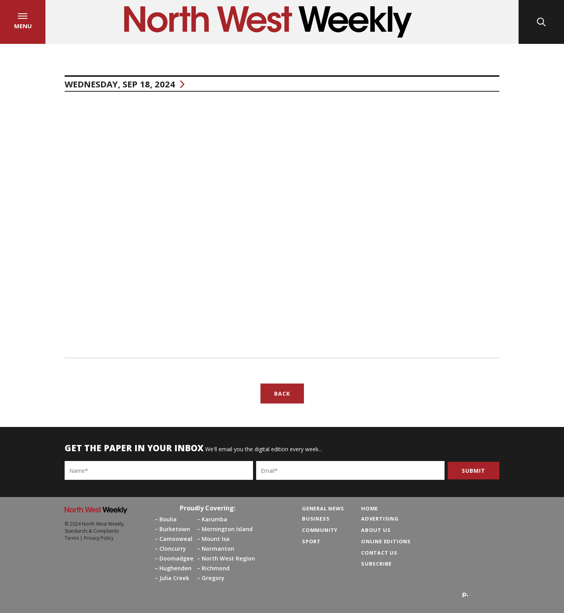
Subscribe (376, 563)
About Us (375, 529)
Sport (311, 541)
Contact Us (379, 552)
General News (323, 508)
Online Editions (386, 541)
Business (315, 518)
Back (282, 395)
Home (369, 508)
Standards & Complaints (92, 531)
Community (320, 529)
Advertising (380, 518)
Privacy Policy (99, 538)
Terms (72, 538)
